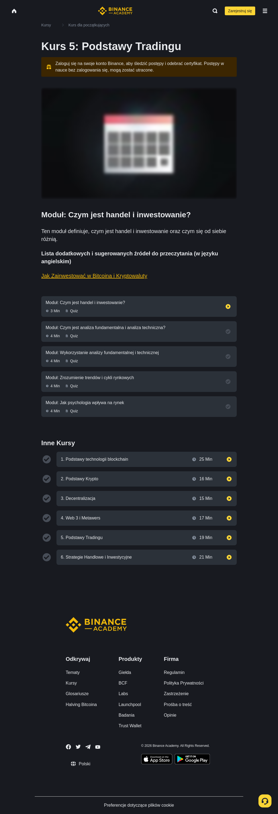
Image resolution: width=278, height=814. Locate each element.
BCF (123, 683)
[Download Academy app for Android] (192, 760)
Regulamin (174, 672)
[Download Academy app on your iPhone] (156, 760)
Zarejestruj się (240, 11)
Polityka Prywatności (184, 683)
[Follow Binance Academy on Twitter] (78, 747)
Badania (127, 715)
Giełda (125, 672)
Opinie (170, 715)
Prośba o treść (178, 704)
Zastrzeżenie (176, 693)
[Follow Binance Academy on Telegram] (88, 746)
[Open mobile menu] (264, 11)
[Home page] (115, 11)
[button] (265, 11)
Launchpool (130, 704)
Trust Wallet (130, 725)
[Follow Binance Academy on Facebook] (68, 747)
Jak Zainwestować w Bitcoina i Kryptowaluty (94, 276)
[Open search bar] (213, 11)
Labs (123, 693)
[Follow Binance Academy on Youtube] (97, 747)
